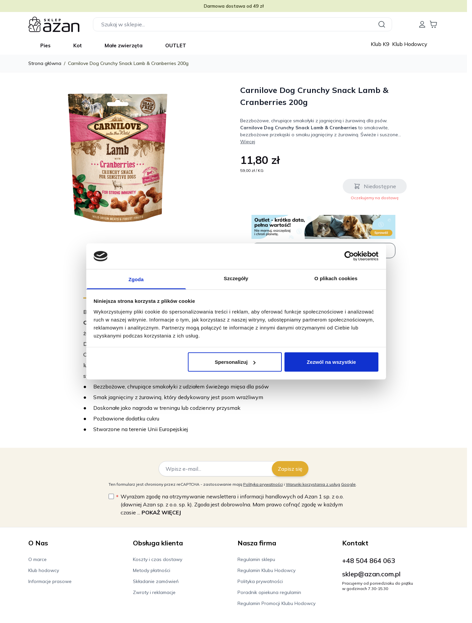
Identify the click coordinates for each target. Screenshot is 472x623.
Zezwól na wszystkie (331, 362)
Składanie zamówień (156, 581)
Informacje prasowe (50, 581)
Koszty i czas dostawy (157, 559)
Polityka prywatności (263, 484)
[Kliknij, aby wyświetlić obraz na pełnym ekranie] (118, 158)
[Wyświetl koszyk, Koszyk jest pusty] (433, 24)
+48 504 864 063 (368, 560)
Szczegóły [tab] (236, 278)
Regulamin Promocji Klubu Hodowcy (276, 603)
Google (348, 484)
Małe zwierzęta (124, 45)
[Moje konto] (422, 24)
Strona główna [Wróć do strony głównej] (44, 63)
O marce (37, 559)
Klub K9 (381, 44)
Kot (77, 45)
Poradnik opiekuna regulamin (269, 592)
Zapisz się (290, 468)
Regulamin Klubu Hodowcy (266, 570)
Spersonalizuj (235, 362)
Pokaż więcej (161, 512)
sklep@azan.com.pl (371, 574)
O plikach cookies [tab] (335, 278)
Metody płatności (151, 570)
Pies (45, 45)
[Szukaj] (383, 24)
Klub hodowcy (43, 570)
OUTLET (175, 45)
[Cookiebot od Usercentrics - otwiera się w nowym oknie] (349, 256)
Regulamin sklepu (256, 559)
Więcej (247, 142)
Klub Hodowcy (409, 44)
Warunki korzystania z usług (313, 484)
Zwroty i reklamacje (154, 592)
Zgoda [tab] (136, 279)
